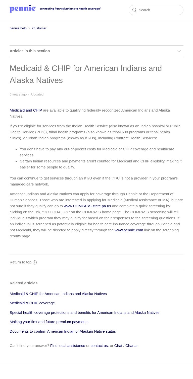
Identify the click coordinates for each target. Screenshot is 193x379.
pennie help (18, 28)
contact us (99, 345)
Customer (39, 28)
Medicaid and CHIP (26, 110)
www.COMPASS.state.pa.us (87, 206)
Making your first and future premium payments (49, 322)
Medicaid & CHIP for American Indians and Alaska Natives (58, 294)
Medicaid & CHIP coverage (32, 303)
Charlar (131, 345)
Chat (118, 345)
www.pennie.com (129, 230)
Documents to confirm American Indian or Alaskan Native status (63, 331)
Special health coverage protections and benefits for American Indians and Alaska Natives (84, 312)
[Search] (156, 10)
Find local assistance (67, 345)
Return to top (23, 262)
